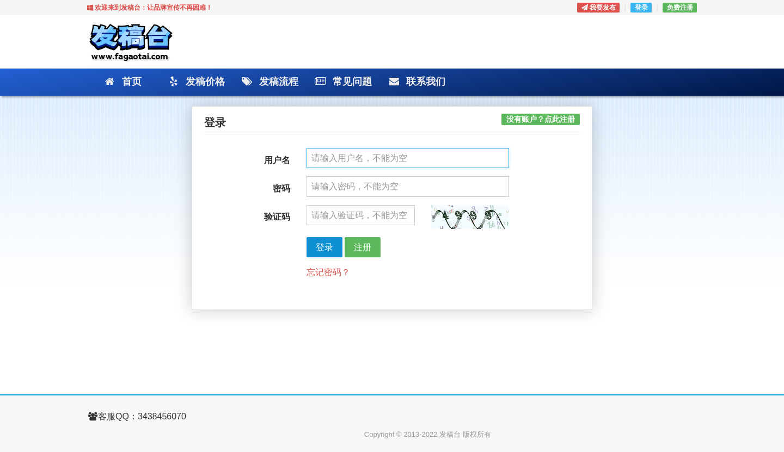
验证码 (277, 216)
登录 (641, 7)
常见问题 (342, 82)
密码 (281, 188)
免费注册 (680, 7)
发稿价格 (195, 82)
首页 (122, 82)
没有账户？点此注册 (540, 119)
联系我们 (416, 82)
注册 (362, 247)
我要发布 (598, 7)
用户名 (277, 160)
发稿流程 (269, 82)
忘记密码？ (328, 272)
